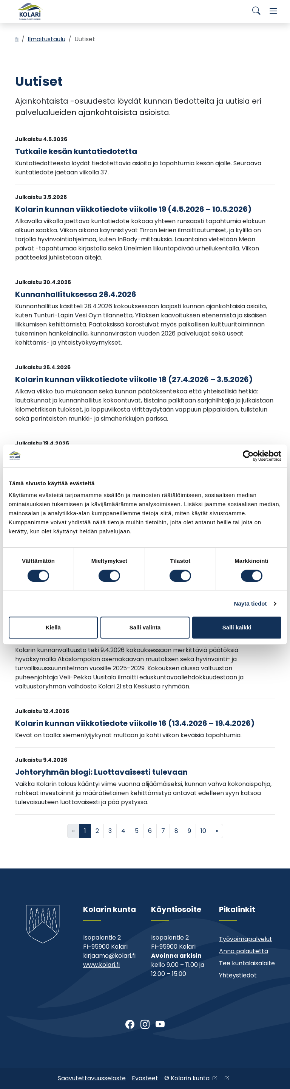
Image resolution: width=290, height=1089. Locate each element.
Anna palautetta (243, 951)
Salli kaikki (236, 627)
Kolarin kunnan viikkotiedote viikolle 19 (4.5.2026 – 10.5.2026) (133, 209)
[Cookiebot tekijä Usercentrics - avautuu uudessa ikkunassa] (248, 455)
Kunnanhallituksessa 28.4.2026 (75, 294)
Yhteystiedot (238, 975)
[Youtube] (160, 1025)
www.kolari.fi (101, 964)
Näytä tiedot (250, 603)
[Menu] (273, 11)
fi (17, 39)
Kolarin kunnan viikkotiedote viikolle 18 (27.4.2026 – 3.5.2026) (134, 379)
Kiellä (53, 627)
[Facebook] (129, 1025)
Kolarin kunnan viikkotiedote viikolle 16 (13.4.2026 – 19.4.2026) (135, 723)
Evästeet (145, 1078)
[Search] (256, 11)
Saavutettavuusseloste (92, 1078)
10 (203, 830)
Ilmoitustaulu (46, 39)
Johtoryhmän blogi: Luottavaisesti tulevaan (101, 772)
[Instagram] (145, 1025)
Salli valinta (145, 627)
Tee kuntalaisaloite (247, 963)
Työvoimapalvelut (245, 939)
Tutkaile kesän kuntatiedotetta (76, 151)
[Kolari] (30, 11)
